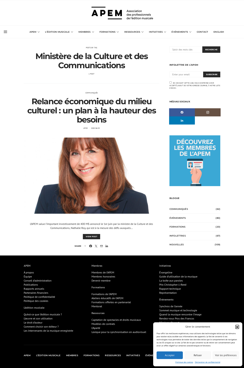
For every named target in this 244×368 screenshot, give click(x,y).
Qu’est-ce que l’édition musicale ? (43, 314)
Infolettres (177, 235)
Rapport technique (170, 288)
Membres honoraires (103, 276)
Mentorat (97, 306)
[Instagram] (208, 112)
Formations (107, 31)
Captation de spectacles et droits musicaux (116, 319)
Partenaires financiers (36, 292)
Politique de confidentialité (39, 296)
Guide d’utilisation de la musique (178, 276)
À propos (29, 272)
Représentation (168, 292)
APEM (32, 31)
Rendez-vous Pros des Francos (176, 318)
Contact (202, 31)
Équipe (28, 276)
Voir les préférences (226, 355)
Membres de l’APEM (103, 272)
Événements (179, 31)
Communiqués (91, 93)
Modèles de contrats (103, 324)
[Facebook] (182, 112)
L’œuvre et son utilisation (38, 318)
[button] (237, 326)
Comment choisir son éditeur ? (41, 326)
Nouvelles (176, 244)
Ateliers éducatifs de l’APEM (107, 298)
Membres (84, 31)
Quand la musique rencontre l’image (180, 314)
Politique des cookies (184, 362)
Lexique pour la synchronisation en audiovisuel (119, 332)
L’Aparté (96, 328)
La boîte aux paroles (171, 280)
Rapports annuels (34, 288)
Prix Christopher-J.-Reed (172, 284)
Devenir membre (101, 280)
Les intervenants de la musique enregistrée (48, 330)
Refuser (198, 355)
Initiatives (156, 31)
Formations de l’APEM (104, 294)
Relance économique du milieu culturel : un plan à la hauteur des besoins (91, 110)
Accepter (170, 355)
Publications (31, 284)
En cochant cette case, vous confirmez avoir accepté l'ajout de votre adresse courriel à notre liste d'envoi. (194, 85)
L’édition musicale (57, 31)
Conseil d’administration (38, 280)
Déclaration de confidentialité (207, 362)
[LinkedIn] (182, 120)
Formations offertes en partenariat (111, 302)
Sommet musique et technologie (178, 310)
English (219, 31)
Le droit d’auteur (33, 322)
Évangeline (165, 272)
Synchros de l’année (170, 306)
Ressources (132, 31)
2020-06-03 (95, 128)
